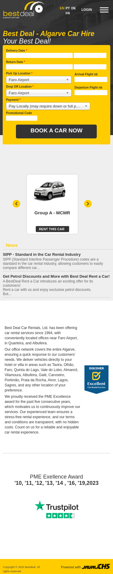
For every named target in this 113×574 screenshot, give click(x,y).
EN (62, 8)
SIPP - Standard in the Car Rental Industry (42, 254)
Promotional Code (19, 113)
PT (68, 8)
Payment (13, 99)
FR (68, 13)
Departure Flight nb (88, 87)
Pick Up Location (19, 73)
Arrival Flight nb (86, 74)
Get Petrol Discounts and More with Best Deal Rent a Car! (56, 276)
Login (86, 9)
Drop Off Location (20, 86)
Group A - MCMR (52, 212)
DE (73, 8)
